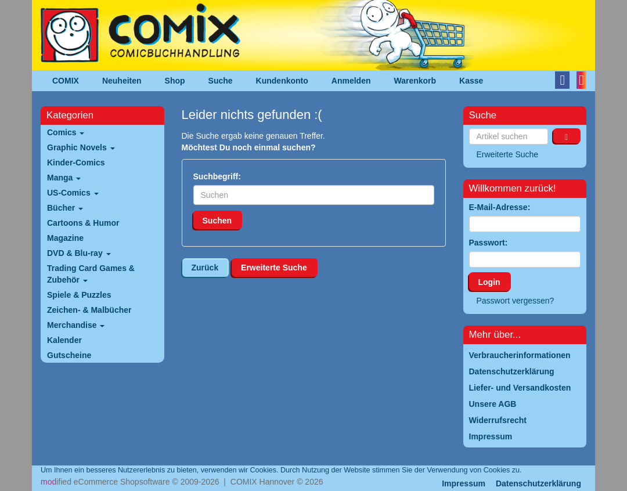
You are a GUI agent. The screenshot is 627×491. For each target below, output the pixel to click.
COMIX (65, 80)
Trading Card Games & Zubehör (91, 273)
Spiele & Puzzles (79, 294)
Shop (175, 80)
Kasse (471, 80)
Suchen (217, 220)
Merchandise (76, 325)
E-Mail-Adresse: (500, 207)
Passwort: (488, 242)
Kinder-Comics (76, 162)
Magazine (65, 238)
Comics (65, 132)
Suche (220, 80)
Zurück (205, 267)
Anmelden (351, 80)
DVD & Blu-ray (79, 253)
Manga (64, 177)
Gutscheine (69, 355)
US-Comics (73, 192)
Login (489, 282)
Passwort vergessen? (515, 300)
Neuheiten (122, 80)
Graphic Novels (81, 147)
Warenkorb (415, 80)
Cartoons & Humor (83, 223)
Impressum (463, 483)
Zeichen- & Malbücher (89, 310)
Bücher (65, 207)
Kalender (64, 340)
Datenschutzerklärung (538, 483)
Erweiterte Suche (274, 267)
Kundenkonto (282, 80)
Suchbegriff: (217, 176)
